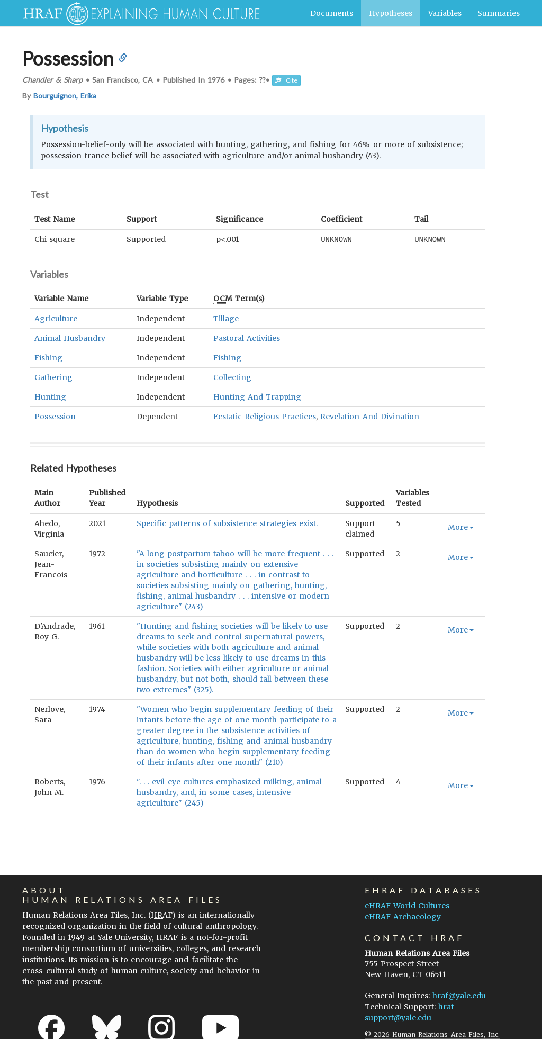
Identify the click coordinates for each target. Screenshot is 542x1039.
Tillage (226, 318)
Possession (55, 416)
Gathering (53, 377)
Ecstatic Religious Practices (264, 416)
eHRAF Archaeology (403, 916)
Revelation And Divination (369, 416)
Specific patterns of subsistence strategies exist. (227, 523)
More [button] (461, 526)
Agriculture (55, 318)
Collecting (232, 377)
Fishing (48, 357)
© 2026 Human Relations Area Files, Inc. (432, 1034)
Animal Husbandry (69, 337)
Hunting (50, 396)
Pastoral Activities (246, 337)
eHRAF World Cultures (407, 905)
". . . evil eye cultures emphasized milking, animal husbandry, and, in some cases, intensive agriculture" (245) (229, 791)
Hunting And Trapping (257, 396)
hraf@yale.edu (459, 995)
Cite (286, 80)
